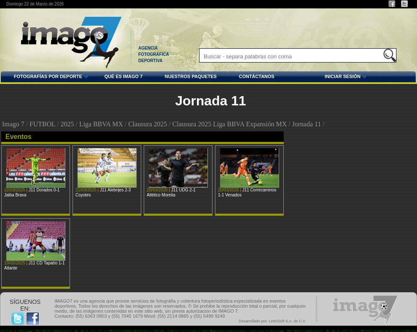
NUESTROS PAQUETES (191, 76)
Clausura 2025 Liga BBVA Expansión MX (229, 124)
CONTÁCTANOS (257, 76)
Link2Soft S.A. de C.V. (287, 321)
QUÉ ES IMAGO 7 (123, 76)
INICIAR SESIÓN (322, 77)
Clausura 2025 (147, 124)
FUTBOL (42, 124)
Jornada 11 (306, 124)
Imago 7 (13, 124)
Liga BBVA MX (101, 124)
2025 (67, 124)
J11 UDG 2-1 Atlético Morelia (171, 192)
